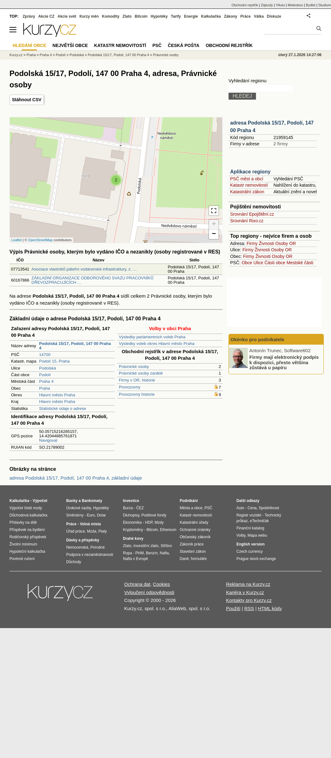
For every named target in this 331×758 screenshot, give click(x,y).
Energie (191, 16)
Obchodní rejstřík (245, 5)
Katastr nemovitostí (249, 185)
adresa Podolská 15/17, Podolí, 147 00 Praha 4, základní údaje (75, 478)
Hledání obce (29, 45)
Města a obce (191, 508)
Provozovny (129, 387)
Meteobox (295, 5)
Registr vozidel (248, 515)
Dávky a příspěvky (82, 540)
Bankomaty (92, 501)
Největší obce (70, 45)
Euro (91, 515)
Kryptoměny (133, 530)
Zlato (127, 16)
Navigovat (48, 440)
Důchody (73, 562)
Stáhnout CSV (26, 99)
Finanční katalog (250, 528)
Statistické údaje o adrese (62, 408)
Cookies (161, 584)
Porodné (97, 547)
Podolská (47, 368)
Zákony (230, 16)
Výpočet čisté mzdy (25, 508)
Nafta (164, 553)
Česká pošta (183, 45)
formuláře (199, 559)
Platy (102, 531)
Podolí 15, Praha (54, 361)
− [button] (214, 234)
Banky (72, 501)
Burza (128, 508)
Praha (44, 388)
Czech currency (249, 551)
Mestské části (300, 262)
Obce (247, 262)
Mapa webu (257, 535)
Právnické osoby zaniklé (141, 373)
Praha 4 (46, 381)
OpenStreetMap (40, 240)
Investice (131, 501)
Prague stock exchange (256, 559)
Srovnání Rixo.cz (247, 220)
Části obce (274, 262)
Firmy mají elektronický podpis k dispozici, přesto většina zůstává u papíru (284, 362)
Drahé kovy (133, 538)
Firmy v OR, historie (137, 380)
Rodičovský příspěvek (27, 537)
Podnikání (189, 501)
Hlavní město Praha (57, 395)
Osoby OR (285, 243)
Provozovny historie (136, 394)
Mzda (91, 531)
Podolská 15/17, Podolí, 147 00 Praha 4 (118, 55)
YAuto (280, 5)
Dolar (101, 515)
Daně (184, 559)
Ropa (127, 553)
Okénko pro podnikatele (257, 339)
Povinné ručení (22, 559)
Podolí (45, 374)
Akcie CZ (46, 16)
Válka (259, 16)
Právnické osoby (134, 366)
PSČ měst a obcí (246, 178)
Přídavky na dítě (23, 522)
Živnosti (266, 243)
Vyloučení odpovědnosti (149, 592)
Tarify (176, 16)
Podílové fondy (153, 515)
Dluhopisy (131, 515)
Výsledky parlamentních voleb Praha (152, 337)
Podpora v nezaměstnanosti (89, 554)
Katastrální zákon (247, 191)
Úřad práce (75, 531)
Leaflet (16, 240)
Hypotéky (159, 16)
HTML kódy (270, 608)
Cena (252, 508)
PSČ (156, 45)
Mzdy (159, 522)
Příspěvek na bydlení (27, 530)
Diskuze (274, 16)
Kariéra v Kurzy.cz (245, 592)
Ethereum (168, 530)
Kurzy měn (89, 16)
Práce (246, 16)
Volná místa (90, 524)
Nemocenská (77, 547)
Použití (233, 608)
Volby (240, 535)
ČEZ (140, 508)
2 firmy (280, 143)
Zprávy (29, 16)
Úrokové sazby (78, 508)
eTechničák (259, 521)
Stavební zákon (193, 551)
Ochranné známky (195, 530)
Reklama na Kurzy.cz (248, 584)
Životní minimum (23, 544)
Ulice (258, 262)
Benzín (152, 553)
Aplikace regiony (250, 171)
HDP (149, 522)
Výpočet (39, 501)
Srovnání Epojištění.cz (252, 214)
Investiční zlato (145, 546)
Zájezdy (267, 5)
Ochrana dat (137, 584)
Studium (324, 5)
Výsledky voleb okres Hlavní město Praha (157, 343)
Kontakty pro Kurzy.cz (249, 600)
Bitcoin (141, 16)
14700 (44, 354)
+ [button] (214, 224)
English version (250, 544)
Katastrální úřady (194, 522)
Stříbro (166, 546)
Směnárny (75, 515)
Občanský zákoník (195, 537)
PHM (139, 553)
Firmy (252, 243)
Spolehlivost (269, 508)
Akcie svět (67, 16)
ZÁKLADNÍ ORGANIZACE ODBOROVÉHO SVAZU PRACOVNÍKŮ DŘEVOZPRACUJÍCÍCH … (93, 280)
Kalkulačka (211, 16)
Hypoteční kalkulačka (27, 551)
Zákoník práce (192, 544)
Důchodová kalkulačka (28, 515)
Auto (240, 508)
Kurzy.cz (15, 55)
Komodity (110, 16)
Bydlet (311, 5)
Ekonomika (132, 522)
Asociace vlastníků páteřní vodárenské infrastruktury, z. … (84, 269)
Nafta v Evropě (135, 559)
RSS (249, 608)
